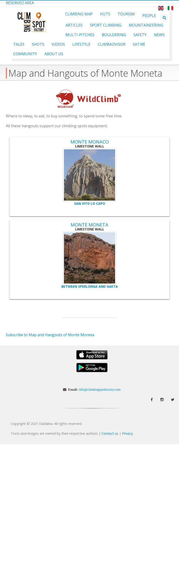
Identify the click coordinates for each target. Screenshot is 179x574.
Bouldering (114, 34)
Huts (105, 14)
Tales (18, 44)
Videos (58, 44)
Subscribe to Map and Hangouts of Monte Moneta (50, 334)
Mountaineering (146, 25)
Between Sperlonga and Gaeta (89, 286)
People (149, 15)
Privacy (127, 433)
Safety (139, 34)
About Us (53, 53)
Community (25, 53)
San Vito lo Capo (89, 203)
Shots (38, 44)
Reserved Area (20, 2)
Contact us (110, 433)
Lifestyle (81, 44)
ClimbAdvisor (111, 44)
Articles (74, 25)
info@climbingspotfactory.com (100, 389)
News (159, 34)
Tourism (126, 14)
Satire (139, 44)
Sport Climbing (105, 25)
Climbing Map (79, 14)
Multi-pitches (80, 34)
